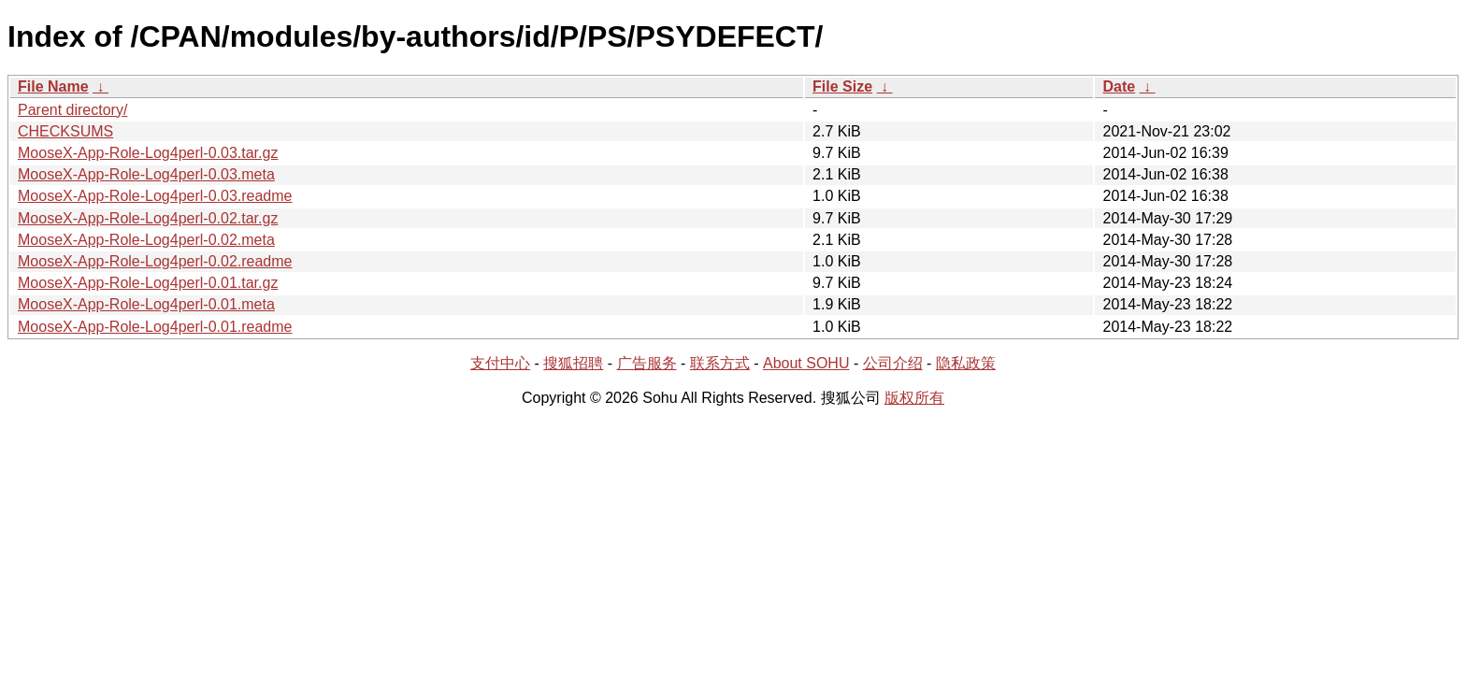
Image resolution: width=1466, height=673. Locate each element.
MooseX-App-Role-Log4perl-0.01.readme (155, 327)
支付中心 (500, 363)
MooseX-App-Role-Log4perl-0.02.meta (146, 240)
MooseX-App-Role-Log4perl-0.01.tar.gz (148, 283)
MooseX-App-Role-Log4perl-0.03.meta (146, 174)
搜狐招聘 (573, 363)
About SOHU (806, 363)
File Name (53, 86)
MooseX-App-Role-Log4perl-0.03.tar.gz (148, 153)
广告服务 (647, 363)
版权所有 (914, 398)
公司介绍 (893, 363)
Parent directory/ (72, 110)
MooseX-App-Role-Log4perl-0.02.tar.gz (148, 218)
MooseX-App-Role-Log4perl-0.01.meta (146, 304)
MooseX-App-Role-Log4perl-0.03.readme (155, 196)
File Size (842, 86)
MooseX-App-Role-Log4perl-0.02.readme (155, 261)
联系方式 (720, 363)
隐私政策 (966, 363)
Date (1118, 86)
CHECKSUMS (65, 131)
